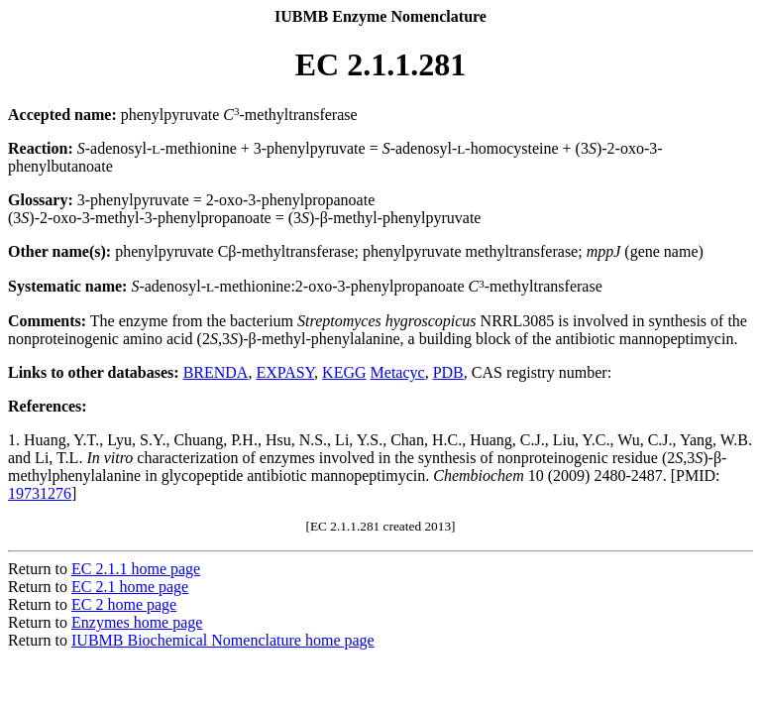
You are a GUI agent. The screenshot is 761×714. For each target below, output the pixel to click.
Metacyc (398, 372)
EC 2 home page (123, 604)
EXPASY (285, 372)
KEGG (344, 372)
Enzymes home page (136, 622)
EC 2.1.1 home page (135, 568)
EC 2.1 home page (129, 586)
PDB (448, 372)
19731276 (39, 493)
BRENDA (216, 372)
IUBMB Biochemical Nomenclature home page (223, 640)
